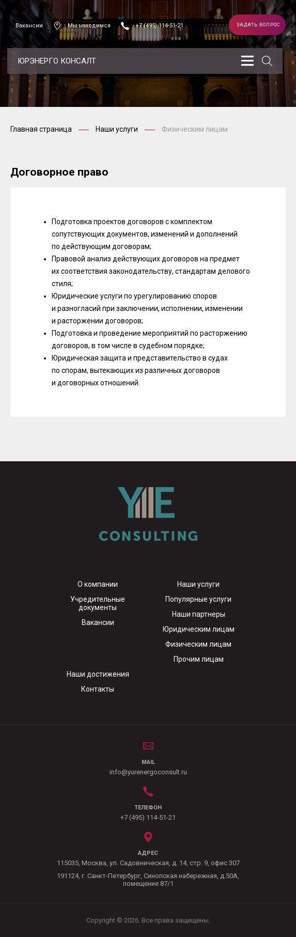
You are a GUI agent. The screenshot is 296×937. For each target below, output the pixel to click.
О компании (97, 584)
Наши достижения (98, 674)
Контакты (97, 689)
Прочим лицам (199, 659)
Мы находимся (89, 25)
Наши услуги (117, 129)
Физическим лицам (198, 644)
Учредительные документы (97, 603)
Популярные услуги (198, 599)
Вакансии (29, 25)
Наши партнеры (198, 614)
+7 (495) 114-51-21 (159, 25)
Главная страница (41, 129)
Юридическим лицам (199, 629)
